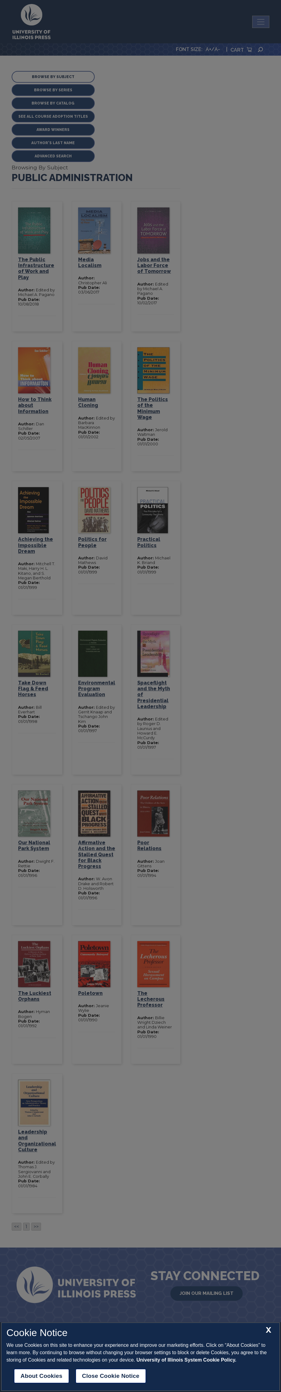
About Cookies (42, 1376)
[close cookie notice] (268, 1330)
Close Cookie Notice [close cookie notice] (110, 1376)
